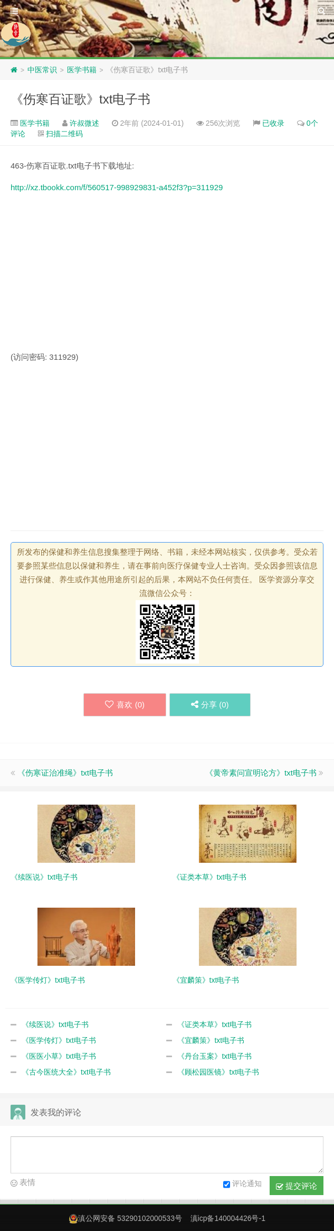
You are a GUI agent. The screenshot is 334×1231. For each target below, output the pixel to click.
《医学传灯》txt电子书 (59, 1040)
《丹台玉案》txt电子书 (214, 1056)
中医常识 (42, 70)
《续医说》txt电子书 (55, 1024)
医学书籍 (82, 70)
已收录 (273, 123)
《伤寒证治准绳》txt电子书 (65, 772)
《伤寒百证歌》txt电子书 (80, 99)
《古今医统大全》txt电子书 (66, 1072)
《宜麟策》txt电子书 (210, 1040)
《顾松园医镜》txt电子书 (218, 1072)
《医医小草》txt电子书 (59, 1056)
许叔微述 (84, 123)
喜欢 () (125, 704)
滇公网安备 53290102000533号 (130, 1218)
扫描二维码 (64, 133)
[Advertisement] (167, 276)
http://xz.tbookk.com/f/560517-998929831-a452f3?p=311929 (117, 187)
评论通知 (242, 1184)
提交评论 (296, 1186)
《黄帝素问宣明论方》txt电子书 (261, 772)
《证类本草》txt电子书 (214, 1024)
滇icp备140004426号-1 (227, 1218)
